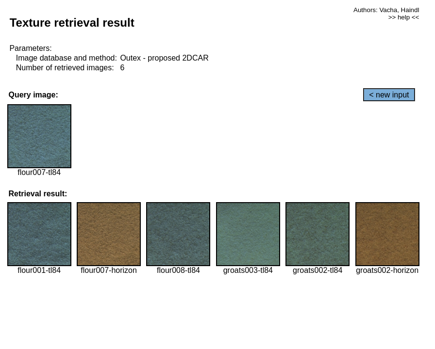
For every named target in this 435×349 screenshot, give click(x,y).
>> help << (403, 17)
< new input (389, 95)
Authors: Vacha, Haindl (386, 10)
